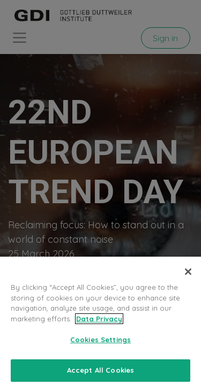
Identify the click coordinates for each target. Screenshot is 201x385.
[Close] (188, 275)
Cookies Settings (100, 342)
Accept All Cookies (100, 373)
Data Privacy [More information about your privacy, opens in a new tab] (99, 322)
